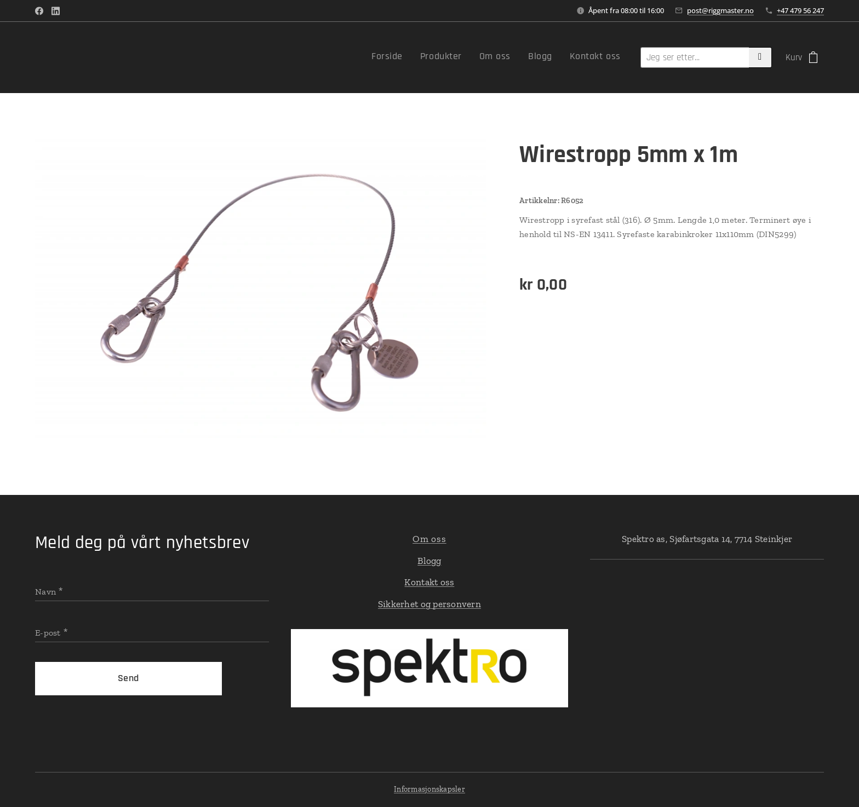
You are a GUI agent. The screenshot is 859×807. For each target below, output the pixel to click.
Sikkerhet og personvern (429, 603)
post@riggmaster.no (720, 10)
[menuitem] (548, 57)
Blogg (429, 560)
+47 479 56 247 (800, 10)
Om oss (429, 538)
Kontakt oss (429, 582)
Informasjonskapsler (429, 789)
